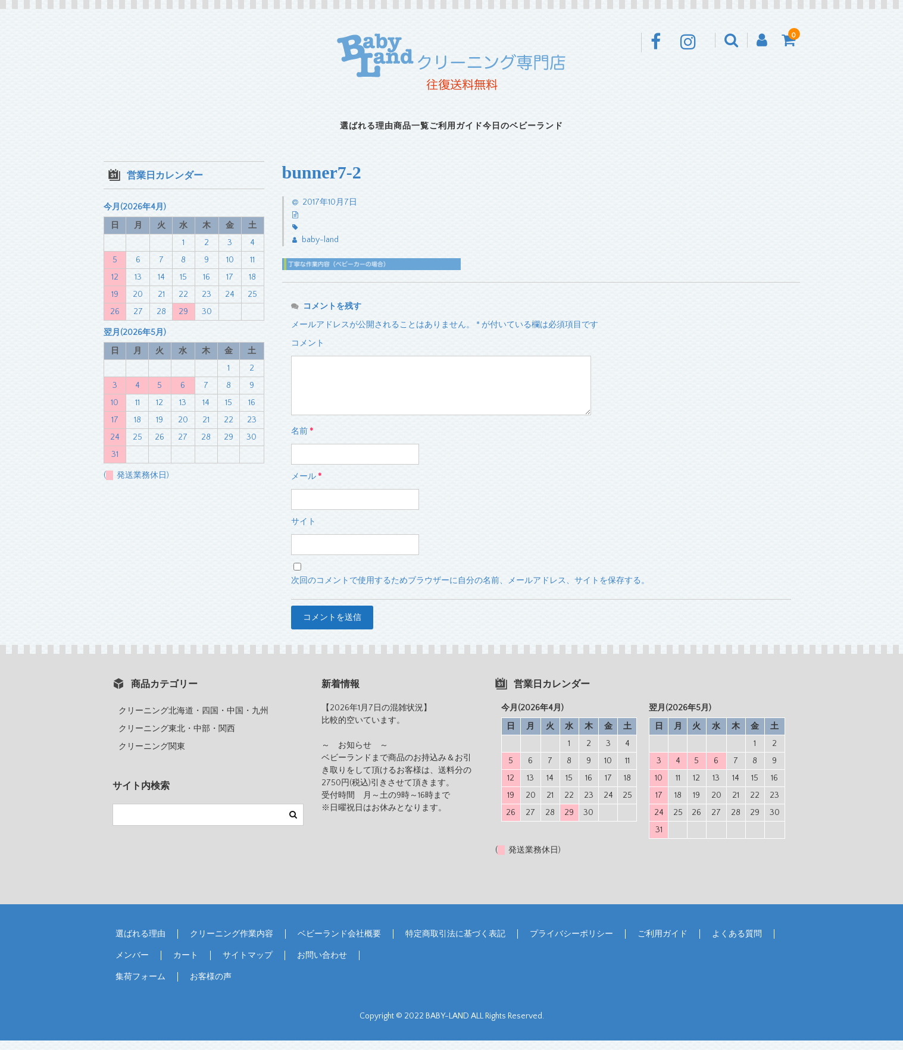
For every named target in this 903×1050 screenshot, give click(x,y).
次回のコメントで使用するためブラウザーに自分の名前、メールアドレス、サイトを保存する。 (470, 590)
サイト (303, 531)
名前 (302, 441)
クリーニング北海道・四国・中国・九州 (193, 720)
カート (185, 965)
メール (306, 486)
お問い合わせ (322, 965)
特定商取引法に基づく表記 (455, 943)
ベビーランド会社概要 (339, 943)
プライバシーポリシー (571, 943)
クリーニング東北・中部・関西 (176, 738)
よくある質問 (737, 943)
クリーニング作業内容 (231, 943)
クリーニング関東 (151, 756)
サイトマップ (248, 965)
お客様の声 (211, 986)
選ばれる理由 (312, 131)
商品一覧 (391, 131)
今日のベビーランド (575, 131)
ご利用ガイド (470, 131)
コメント (307, 353)
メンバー (132, 965)
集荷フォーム (140, 986)
